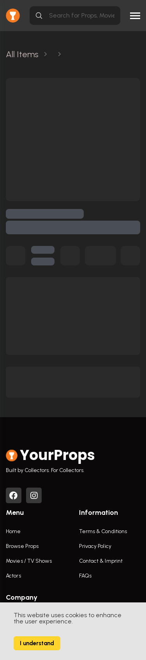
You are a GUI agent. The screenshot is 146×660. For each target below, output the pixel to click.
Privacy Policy (95, 546)
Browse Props (22, 546)
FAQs (85, 575)
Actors (13, 575)
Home (13, 531)
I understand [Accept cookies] (37, 643)
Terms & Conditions (103, 531)
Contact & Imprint (101, 561)
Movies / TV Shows (29, 561)
